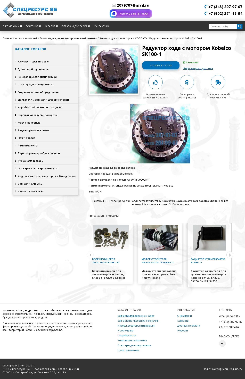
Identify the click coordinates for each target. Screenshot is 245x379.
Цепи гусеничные (128, 350)
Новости (182, 330)
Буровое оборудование (32, 69)
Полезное (33, 26)
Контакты (101, 26)
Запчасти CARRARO (29, 183)
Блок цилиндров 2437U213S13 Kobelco (105, 260)
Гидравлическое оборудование (37, 92)
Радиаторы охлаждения (32, 130)
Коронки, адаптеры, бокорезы (36, 115)
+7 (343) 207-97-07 (223, 6)
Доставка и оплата (188, 325)
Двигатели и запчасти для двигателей (42, 99)
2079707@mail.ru (130, 5)
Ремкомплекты (26, 145)
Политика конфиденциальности (222, 369)
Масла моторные (27, 122)
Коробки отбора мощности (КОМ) (38, 107)
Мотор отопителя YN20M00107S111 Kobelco (158, 260)
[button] (229, 255)
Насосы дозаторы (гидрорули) (136, 325)
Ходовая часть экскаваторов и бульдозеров (45, 176)
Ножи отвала (25, 138)
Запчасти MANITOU (29, 191)
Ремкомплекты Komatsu (132, 340)
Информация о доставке (198, 68)
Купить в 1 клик (161, 65)
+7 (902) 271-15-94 (223, 13)
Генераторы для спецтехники (36, 76)
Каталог (51, 26)
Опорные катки (127, 335)
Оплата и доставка (75, 26)
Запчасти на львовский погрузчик (138, 320)
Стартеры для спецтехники (34, 84)
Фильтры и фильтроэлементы (36, 168)
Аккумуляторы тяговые (32, 61)
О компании (12, 26)
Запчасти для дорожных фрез (136, 315)
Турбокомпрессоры (29, 160)
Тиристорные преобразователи (37, 153)
